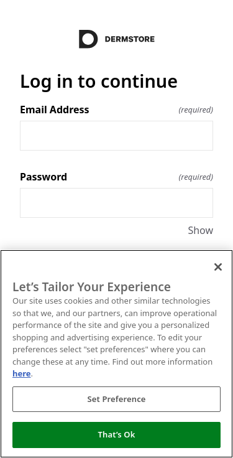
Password (116, 177)
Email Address (116, 109)
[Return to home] (116, 39)
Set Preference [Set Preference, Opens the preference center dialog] (116, 398)
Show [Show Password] (200, 230)
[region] (116, 354)
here (21, 373)
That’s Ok (116, 434)
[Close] (218, 267)
